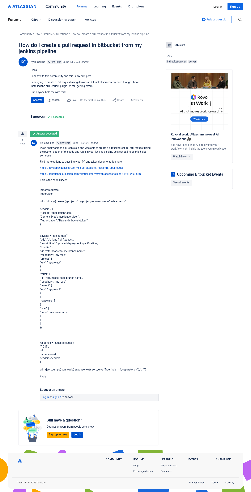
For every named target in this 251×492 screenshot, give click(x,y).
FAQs (136, 465)
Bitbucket (48, 34)
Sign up (235, 6)
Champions (136, 6)
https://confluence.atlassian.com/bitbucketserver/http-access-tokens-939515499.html (90, 173)
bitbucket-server (176, 61)
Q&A (35, 19)
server (192, 61)
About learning (168, 465)
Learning (99, 6)
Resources (166, 471)
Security (229, 482)
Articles (90, 19)
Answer (37, 99)
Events (117, 6)
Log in (217, 6)
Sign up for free (58, 434)
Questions (62, 34)
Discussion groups (62, 19)
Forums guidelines (143, 471)
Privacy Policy (197, 482)
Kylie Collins (38, 61)
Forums (81, 6)
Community (55, 6)
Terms (214, 482)
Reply (43, 376)
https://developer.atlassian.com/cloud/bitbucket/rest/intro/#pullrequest (82, 167)
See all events (181, 182)
